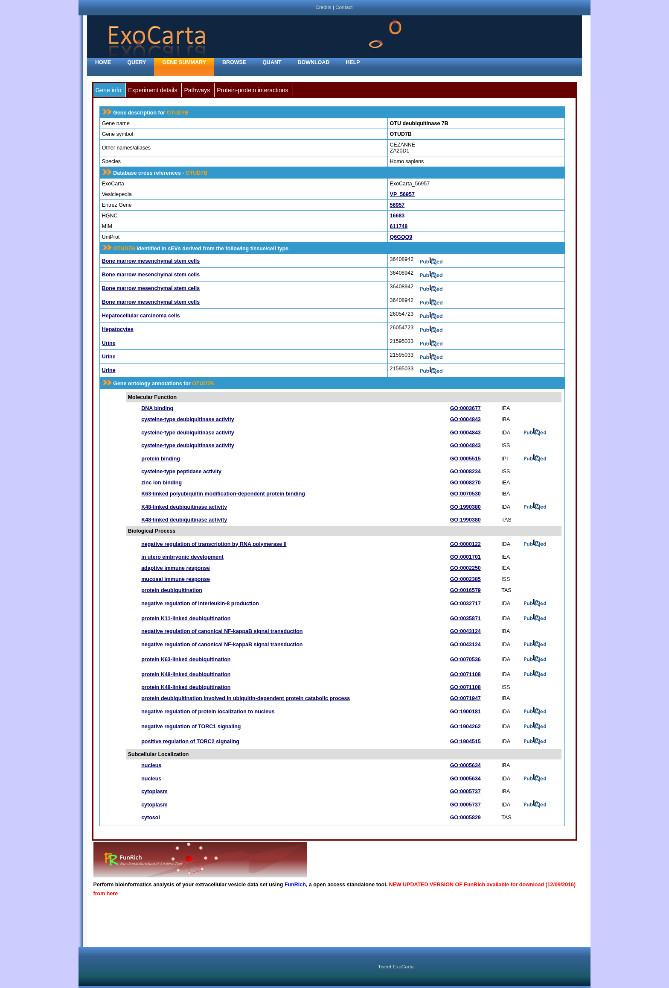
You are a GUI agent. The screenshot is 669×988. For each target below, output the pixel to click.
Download (314, 62)
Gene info (109, 90)
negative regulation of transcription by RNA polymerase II (213, 544)
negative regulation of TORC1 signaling (191, 727)
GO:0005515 (465, 459)
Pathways (197, 90)
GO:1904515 (465, 742)
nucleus (151, 765)
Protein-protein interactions (252, 90)
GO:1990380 (465, 507)
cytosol (150, 818)
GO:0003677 (465, 408)
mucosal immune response (175, 579)
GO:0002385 (465, 579)
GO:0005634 (465, 765)
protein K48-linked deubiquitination (185, 674)
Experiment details (152, 90)
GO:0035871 (465, 619)
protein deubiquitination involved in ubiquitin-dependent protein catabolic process (245, 698)
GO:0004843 (465, 419)
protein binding (160, 459)
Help (353, 62)
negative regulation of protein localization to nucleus (207, 712)
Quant (271, 62)
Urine (109, 343)
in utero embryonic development (182, 557)
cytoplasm (154, 792)
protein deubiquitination (171, 590)
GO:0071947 (465, 698)
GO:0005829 (465, 818)
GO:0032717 (465, 604)
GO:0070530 (465, 494)
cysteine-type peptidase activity (181, 472)
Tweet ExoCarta (395, 966)
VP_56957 (402, 194)
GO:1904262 (465, 727)
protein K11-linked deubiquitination (185, 619)
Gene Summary (184, 62)
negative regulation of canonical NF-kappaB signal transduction (222, 631)
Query (136, 62)
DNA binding (157, 408)
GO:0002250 (465, 568)
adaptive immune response (175, 568)
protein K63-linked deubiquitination (185, 660)
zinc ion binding (161, 483)
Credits (323, 7)
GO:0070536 (465, 660)
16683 (397, 216)
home (103, 62)
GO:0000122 (465, 544)
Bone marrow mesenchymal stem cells (151, 261)
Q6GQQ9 (401, 237)
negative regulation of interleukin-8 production (200, 604)
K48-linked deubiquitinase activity (184, 507)
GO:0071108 (465, 674)
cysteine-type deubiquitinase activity (187, 419)
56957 (397, 205)
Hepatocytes (118, 329)
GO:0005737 (465, 792)
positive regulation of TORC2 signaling (190, 742)
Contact (343, 7)
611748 (399, 226)
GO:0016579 (465, 590)
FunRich (295, 885)
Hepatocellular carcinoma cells (141, 316)
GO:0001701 (465, 557)
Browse (234, 62)
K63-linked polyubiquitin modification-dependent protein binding (223, 494)
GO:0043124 (465, 631)
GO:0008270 (465, 483)
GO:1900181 (465, 712)
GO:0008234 (465, 472)
